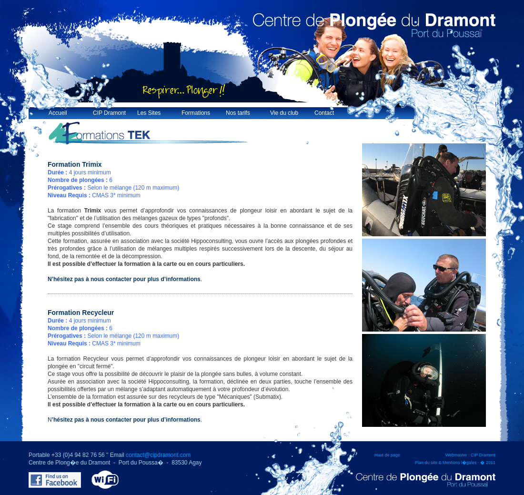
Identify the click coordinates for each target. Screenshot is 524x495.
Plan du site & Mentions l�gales (446, 462)
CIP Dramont (109, 113)
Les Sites (149, 113)
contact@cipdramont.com (158, 455)
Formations (195, 113)
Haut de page (387, 455)
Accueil (58, 113)
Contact (324, 113)
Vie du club (284, 113)
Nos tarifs (238, 113)
